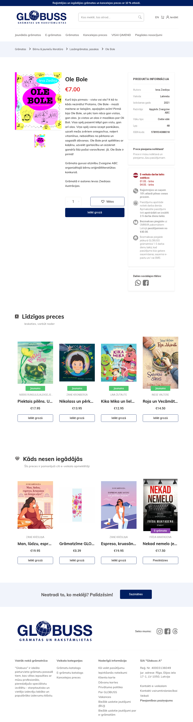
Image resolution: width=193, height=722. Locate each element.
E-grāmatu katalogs (70, 672)
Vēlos (107, 201)
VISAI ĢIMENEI (121, 35)
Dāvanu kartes (108, 682)
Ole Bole (110, 49)
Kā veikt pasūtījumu (111, 668)
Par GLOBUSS (107, 692)
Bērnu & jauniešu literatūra (48, 49)
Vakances (104, 697)
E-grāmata (160, 530)
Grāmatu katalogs (69, 668)
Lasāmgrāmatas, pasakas (84, 49)
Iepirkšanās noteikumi (112, 672)
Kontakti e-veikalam (153, 686)
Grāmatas (72, 35)
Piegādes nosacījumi (148, 35)
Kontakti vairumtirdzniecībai (158, 690)
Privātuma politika (110, 687)
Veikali (144, 695)
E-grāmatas (53, 35)
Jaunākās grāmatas (28, 35)
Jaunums (35, 388)
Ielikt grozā (95, 212)
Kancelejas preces (95, 35)
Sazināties (136, 594)
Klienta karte (106, 677)
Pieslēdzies (160, 560)
